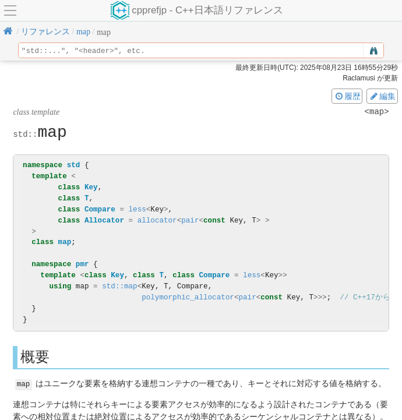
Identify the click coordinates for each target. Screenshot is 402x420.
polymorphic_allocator (188, 297)
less (137, 209)
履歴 (347, 96)
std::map (119, 286)
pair (190, 220)
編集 (382, 96)
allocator (157, 220)
